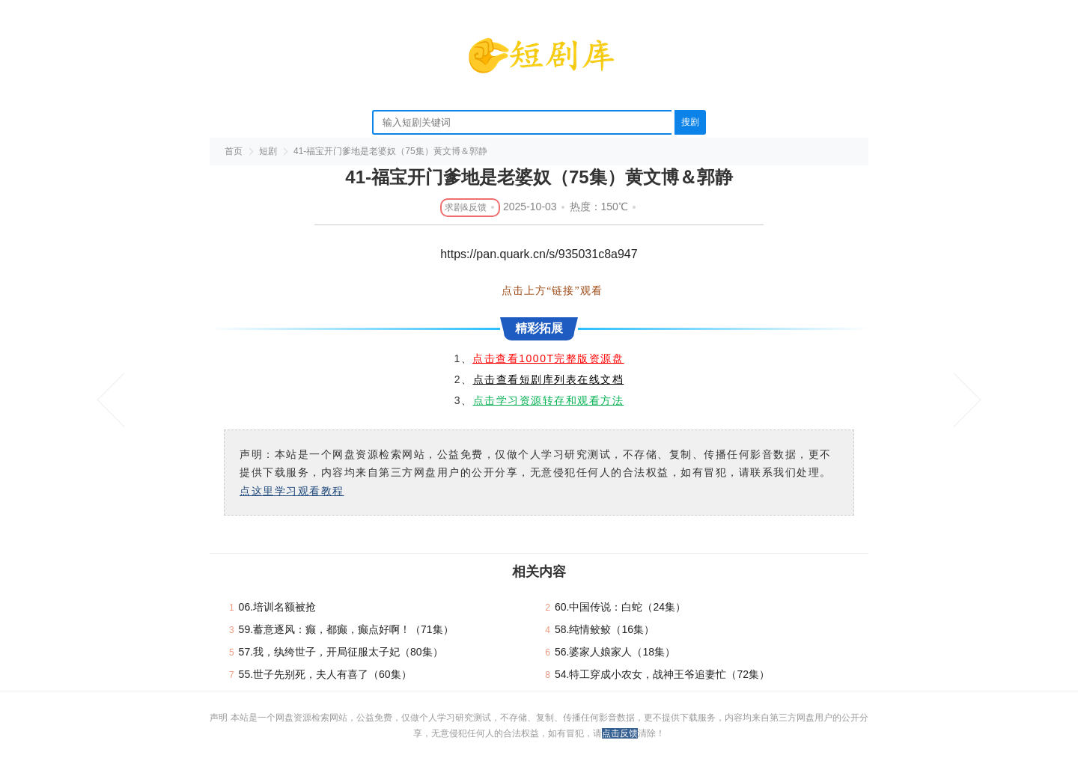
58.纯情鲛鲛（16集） (604, 629)
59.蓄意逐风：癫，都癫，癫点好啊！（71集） (346, 629)
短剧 (268, 151)
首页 (234, 151)
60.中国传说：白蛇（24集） (620, 607)
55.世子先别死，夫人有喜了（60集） (325, 674)
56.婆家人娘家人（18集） (615, 652)
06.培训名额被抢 (277, 607)
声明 (220, 717)
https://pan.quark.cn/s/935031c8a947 (538, 254)
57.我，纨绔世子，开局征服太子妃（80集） (341, 652)
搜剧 (690, 122)
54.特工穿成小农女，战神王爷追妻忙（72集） (662, 674)
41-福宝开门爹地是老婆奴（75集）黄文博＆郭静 (390, 151)
